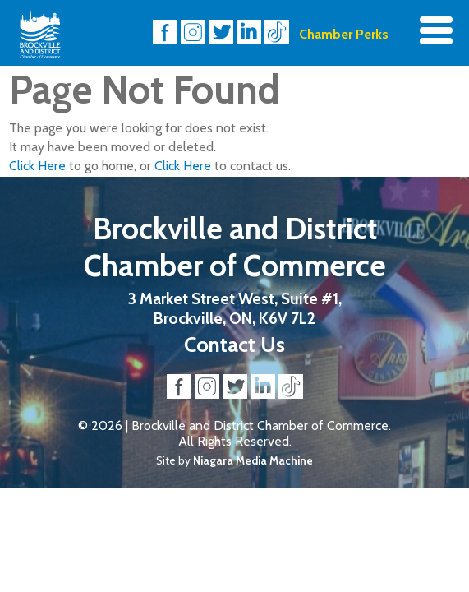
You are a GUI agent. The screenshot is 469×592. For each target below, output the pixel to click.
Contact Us (234, 344)
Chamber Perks (344, 34)
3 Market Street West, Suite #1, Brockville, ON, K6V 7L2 (235, 308)
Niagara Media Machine (253, 460)
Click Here (37, 165)
